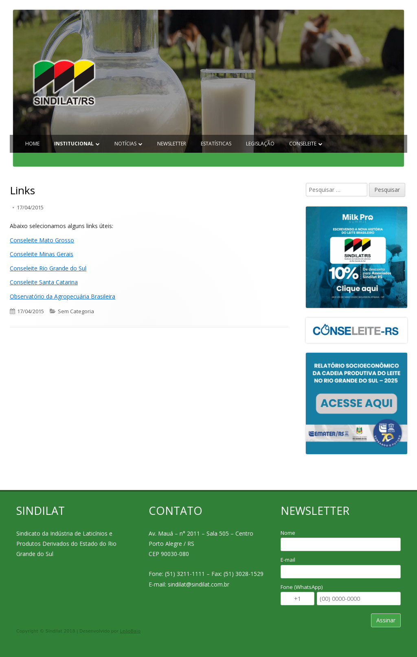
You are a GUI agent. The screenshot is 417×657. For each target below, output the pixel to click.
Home (32, 143)
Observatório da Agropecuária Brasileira (62, 296)
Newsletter (171, 143)
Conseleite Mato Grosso (42, 240)
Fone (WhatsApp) (302, 587)
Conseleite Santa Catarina (44, 282)
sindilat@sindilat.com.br (198, 584)
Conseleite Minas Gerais (41, 254)
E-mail (288, 559)
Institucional (74, 143)
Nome (288, 532)
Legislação (260, 143)
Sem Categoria (76, 311)
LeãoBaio (130, 631)
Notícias (125, 143)
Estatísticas (216, 143)
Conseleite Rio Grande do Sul (48, 268)
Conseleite (302, 143)
